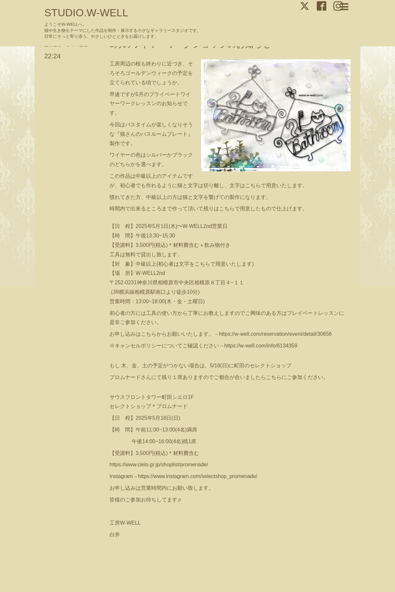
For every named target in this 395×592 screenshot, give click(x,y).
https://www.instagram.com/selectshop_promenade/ (197, 476)
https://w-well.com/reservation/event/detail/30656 (275, 334)
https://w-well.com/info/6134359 (260, 345)
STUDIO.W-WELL (86, 13)
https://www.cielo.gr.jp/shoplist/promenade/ (159, 464)
